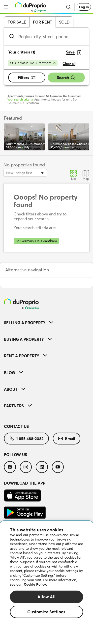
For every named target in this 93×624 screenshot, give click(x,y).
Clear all (69, 63)
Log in (84, 7)
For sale (17, 22)
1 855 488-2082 (26, 438)
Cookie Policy (35, 584)
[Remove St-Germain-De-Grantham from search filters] (33, 63)
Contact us (16, 426)
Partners (18, 405)
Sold (64, 22)
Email (66, 438)
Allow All (46, 596)
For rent (42, 22)
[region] (46, 572)
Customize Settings (46, 611)
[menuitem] (46, 322)
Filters (26, 77)
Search (66, 77)
